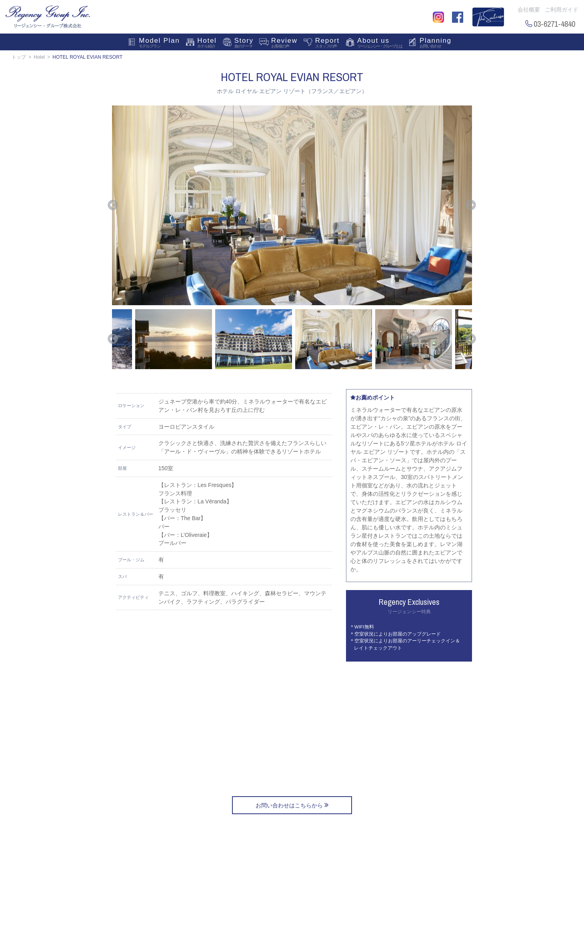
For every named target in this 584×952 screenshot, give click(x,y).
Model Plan (159, 43)
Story (244, 43)
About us (379, 43)
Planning (436, 43)
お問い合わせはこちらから (292, 805)
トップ (19, 57)
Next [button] (471, 205)
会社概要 (529, 9)
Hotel (206, 43)
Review (284, 43)
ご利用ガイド (561, 9)
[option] (292, 205)
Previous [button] (113, 205)
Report (327, 43)
